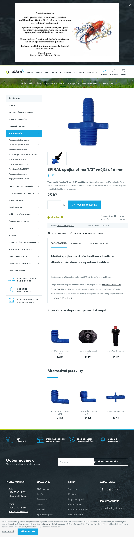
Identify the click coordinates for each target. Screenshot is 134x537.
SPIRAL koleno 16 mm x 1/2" (60, 352)
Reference (42, 499)
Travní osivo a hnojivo (20, 264)
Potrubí (12, 235)
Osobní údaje (74, 504)
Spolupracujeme (45, 514)
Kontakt (41, 509)
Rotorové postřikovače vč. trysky (23, 154)
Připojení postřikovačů (67, 83)
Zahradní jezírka (17, 271)
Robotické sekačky (18, 119)
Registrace (73, 494)
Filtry (11, 228)
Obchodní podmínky (78, 509)
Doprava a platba (77, 499)
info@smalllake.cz (17, 496)
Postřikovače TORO (17, 159)
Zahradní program (18, 256)
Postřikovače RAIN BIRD (19, 169)
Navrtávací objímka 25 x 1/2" (88, 352)
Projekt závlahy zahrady (21, 112)
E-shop (38, 83)
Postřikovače (49, 83)
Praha (11, 504)
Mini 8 (69, 298)
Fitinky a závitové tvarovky (22, 242)
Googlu (47, 524)
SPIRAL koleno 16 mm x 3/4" (87, 412)
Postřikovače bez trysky (19, 140)
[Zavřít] (130, 5)
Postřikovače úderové (18, 174)
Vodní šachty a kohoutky (21, 249)
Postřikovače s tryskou (18, 149)
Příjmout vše (27, 531)
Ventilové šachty (17, 200)
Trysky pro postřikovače (19, 144)
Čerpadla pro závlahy (19, 221)
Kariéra (40, 494)
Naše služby (43, 489)
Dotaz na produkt (58, 233)
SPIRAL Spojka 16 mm (115, 411)
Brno (11, 488)
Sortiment (14, 98)
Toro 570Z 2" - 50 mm (115, 351)
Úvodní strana (26, 83)
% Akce (12, 105)
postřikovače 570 (58, 298)
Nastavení (8, 531)
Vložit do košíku (87, 205)
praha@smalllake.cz (18, 511)
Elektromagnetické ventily (22, 193)
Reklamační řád (75, 514)
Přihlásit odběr (113, 461)
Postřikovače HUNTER (18, 164)
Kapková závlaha (17, 126)
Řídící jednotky (16, 207)
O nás (40, 504)
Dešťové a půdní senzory (21, 214)
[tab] (59, 244)
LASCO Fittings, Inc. (65, 225)
